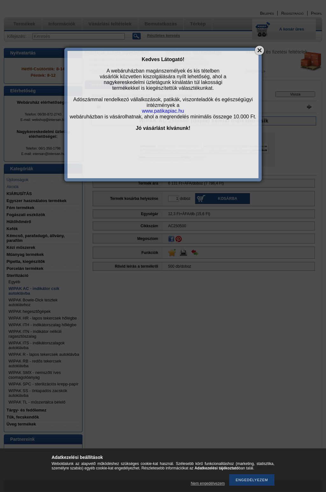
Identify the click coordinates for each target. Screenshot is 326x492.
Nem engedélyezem (208, 483)
